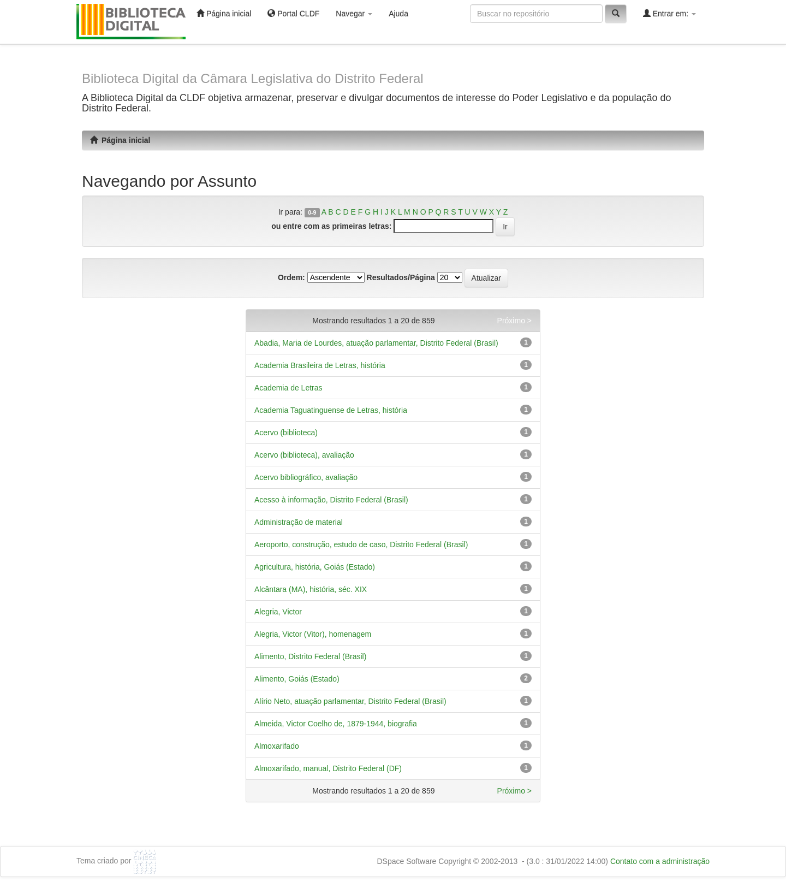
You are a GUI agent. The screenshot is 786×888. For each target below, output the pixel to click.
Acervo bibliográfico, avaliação (306, 477)
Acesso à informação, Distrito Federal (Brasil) (331, 499)
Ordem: (291, 277)
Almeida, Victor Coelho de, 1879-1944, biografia (335, 723)
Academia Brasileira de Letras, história (319, 365)
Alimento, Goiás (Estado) (297, 678)
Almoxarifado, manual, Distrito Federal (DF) (328, 768)
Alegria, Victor (278, 611)
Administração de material (298, 522)
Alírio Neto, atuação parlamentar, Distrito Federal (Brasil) (350, 701)
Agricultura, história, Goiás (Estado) (314, 567)
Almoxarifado (276, 746)
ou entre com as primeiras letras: (331, 226)
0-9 (312, 212)
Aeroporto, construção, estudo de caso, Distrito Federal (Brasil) (361, 544)
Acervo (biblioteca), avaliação (304, 455)
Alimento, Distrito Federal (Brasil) (310, 656)
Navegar (354, 13)
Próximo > (514, 320)
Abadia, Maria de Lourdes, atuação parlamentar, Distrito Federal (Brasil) (376, 343)
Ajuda (398, 13)
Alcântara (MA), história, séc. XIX (310, 589)
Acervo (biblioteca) (286, 432)
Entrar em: (669, 13)
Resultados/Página (401, 277)
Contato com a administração (660, 861)
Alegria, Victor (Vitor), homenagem (312, 634)
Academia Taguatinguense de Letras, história (330, 410)
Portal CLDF (293, 13)
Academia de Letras (288, 387)
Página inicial (223, 13)
